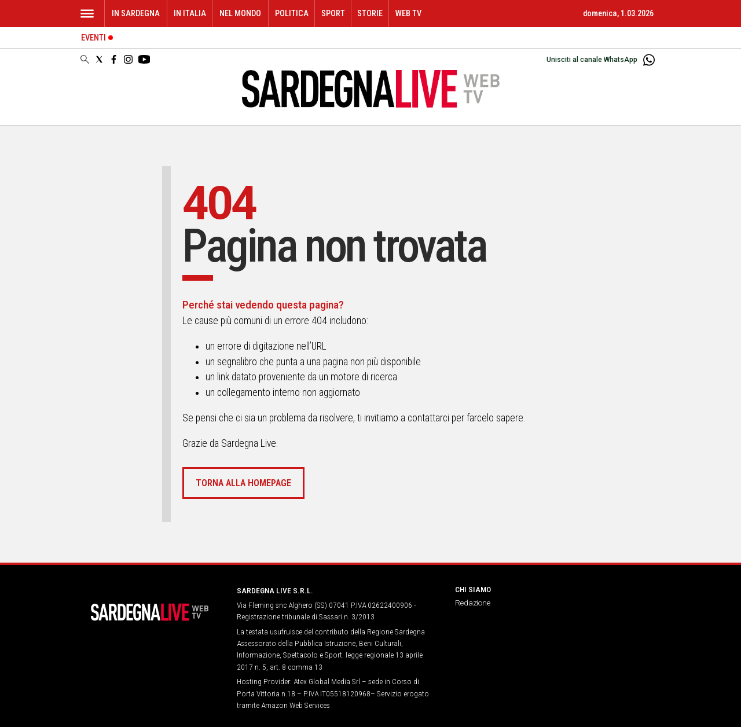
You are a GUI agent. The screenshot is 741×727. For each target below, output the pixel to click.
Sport (333, 14)
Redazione (472, 602)
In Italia (190, 14)
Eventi (93, 38)
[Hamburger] (87, 13)
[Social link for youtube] (144, 59)
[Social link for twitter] (99, 59)
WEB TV (408, 14)
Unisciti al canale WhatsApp (591, 60)
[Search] (84, 60)
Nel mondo (240, 14)
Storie (370, 14)
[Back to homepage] (151, 612)
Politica (292, 14)
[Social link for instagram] (128, 59)
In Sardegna (136, 14)
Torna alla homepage (243, 483)
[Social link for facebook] (113, 59)
